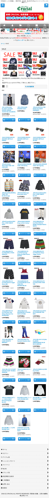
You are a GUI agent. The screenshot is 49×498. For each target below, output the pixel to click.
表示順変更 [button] (29, 86)
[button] (3, 5)
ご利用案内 (27, 33)
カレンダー (21, 40)
